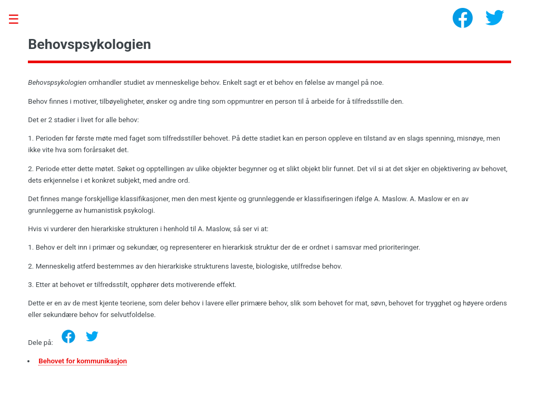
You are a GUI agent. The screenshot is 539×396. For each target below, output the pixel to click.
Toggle (19, 19)
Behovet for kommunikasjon (82, 361)
